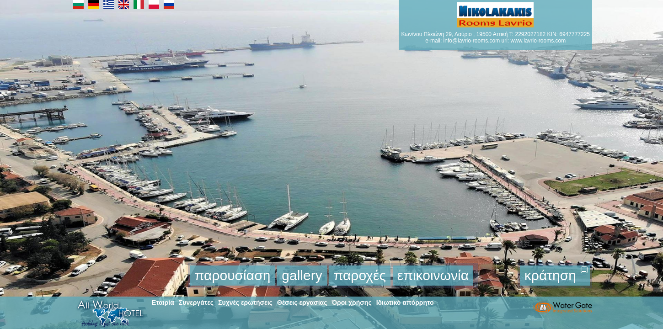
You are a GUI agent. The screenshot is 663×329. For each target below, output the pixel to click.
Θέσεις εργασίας (302, 302)
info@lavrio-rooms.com (472, 40)
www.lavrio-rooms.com (538, 40)
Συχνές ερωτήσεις (245, 302)
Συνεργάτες (196, 302)
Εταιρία (163, 302)
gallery (302, 275)
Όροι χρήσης (351, 302)
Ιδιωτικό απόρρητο (405, 302)
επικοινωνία (433, 275)
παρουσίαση (233, 275)
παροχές (360, 275)
